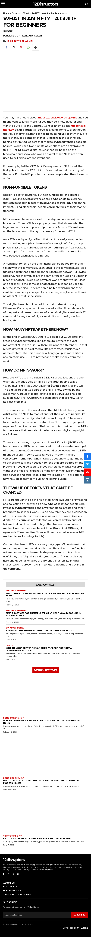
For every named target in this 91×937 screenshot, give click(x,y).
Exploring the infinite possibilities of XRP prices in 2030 (40, 630)
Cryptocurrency (15, 628)
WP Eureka (82, 928)
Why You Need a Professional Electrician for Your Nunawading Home (45, 594)
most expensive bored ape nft (57, 117)
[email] (37, 915)
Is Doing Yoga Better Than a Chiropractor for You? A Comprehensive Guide (39, 649)
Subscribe (79, 915)
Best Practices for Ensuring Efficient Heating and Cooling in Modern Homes (43, 614)
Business (16, 13)
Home (6, 13)
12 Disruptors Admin (20, 41)
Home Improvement (16, 591)
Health (9, 645)
